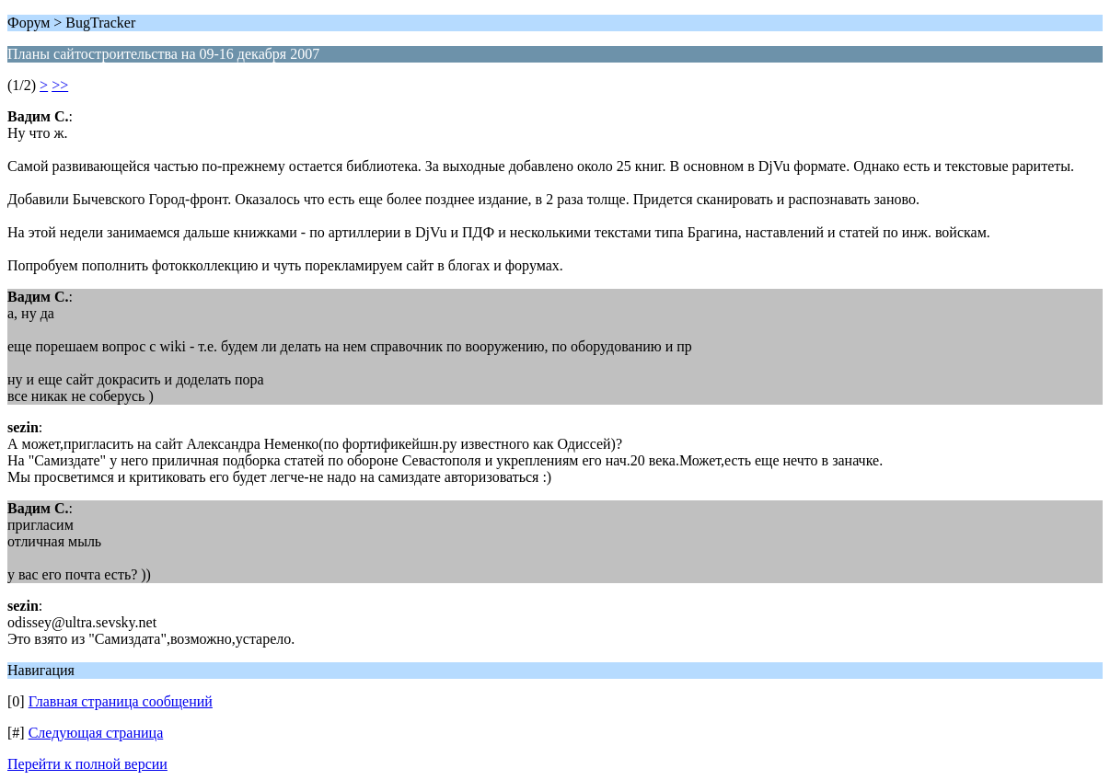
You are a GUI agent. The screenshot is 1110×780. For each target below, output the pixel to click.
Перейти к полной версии (87, 764)
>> (60, 85)
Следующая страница (96, 732)
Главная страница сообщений (121, 701)
